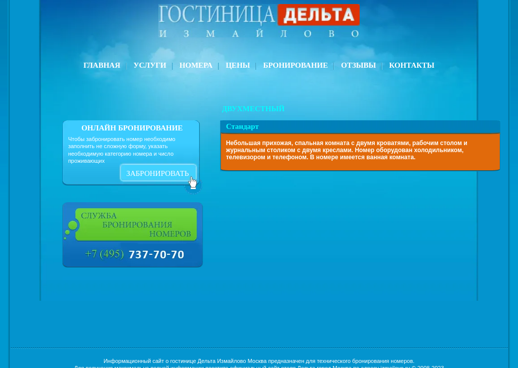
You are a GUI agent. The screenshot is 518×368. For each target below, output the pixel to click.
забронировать (157, 173)
